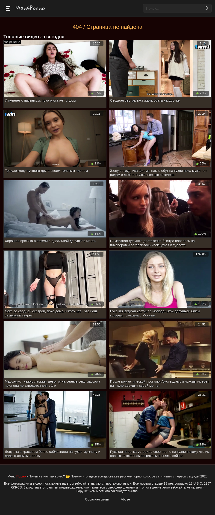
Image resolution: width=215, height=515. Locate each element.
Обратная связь (97, 499)
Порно (21, 476)
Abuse (125, 499)
